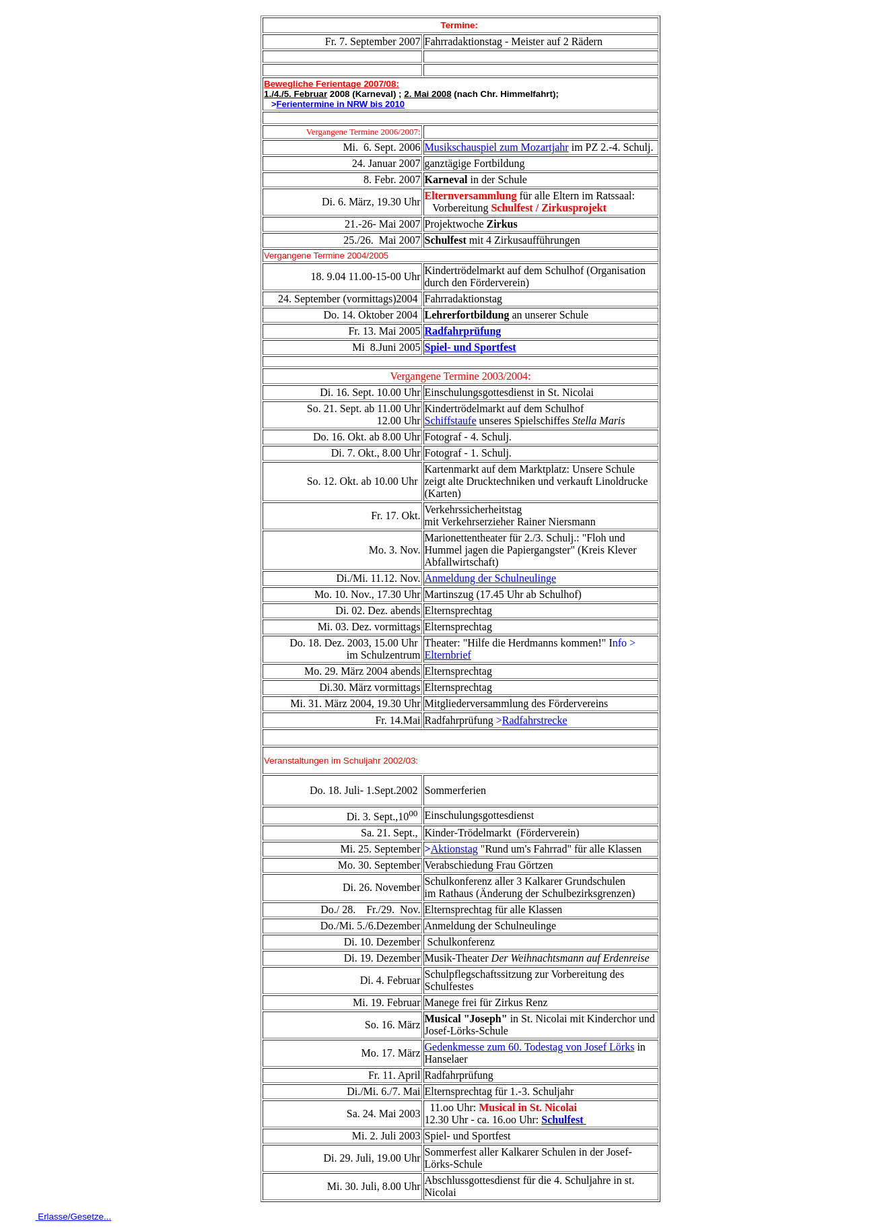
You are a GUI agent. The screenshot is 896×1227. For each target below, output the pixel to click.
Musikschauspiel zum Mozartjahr (497, 147)
